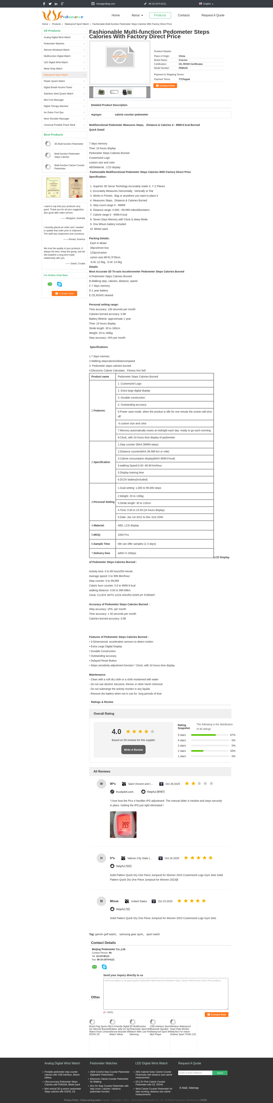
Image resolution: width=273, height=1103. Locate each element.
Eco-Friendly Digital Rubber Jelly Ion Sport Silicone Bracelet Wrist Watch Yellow (121, 1030)
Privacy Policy (71, 1100)
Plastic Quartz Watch (54, 81)
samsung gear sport (131, 934)
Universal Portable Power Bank (59, 125)
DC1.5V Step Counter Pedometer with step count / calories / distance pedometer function (109, 1089)
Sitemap (193, 1087)
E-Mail (183, 1087)
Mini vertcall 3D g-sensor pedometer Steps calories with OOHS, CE (63, 1090)
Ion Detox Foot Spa (53, 112)
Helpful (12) (123, 909)
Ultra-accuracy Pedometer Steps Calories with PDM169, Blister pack (62, 1083)
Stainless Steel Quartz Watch (58, 93)
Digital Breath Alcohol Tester (58, 87)
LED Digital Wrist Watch (56, 62)
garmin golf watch (105, 934)
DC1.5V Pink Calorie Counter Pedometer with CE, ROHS (150, 1083)
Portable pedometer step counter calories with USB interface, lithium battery (62, 1075)
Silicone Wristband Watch (57, 50)
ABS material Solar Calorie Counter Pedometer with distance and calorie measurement (154, 1075)
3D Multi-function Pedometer (68, 144)
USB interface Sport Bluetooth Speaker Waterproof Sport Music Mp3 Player (162, 1030)
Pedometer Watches (54, 43)
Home (116, 15)
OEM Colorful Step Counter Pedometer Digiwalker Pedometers (109, 1073)
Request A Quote (213, 15)
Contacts (184, 15)
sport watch (153, 934)
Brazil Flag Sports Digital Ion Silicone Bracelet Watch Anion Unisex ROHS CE (101, 1030)
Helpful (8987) (156, 792)
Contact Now (167, 85)
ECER (204, 1100)
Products (160, 15)
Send (220, 1073)
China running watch (90, 1100)
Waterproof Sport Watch (77, 24)
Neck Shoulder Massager (56, 118)
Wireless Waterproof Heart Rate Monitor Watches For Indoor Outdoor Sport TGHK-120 (183, 1030)
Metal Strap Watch (53, 68)
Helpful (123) (124, 866)
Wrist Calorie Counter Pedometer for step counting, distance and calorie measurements (154, 1091)
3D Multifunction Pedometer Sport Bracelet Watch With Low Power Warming (143, 1030)
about (136, 15)
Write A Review (133, 749)
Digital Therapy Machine (56, 106)
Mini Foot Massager (54, 100)
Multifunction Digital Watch (57, 56)
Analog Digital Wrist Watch (57, 37)
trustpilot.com (124, 792)
